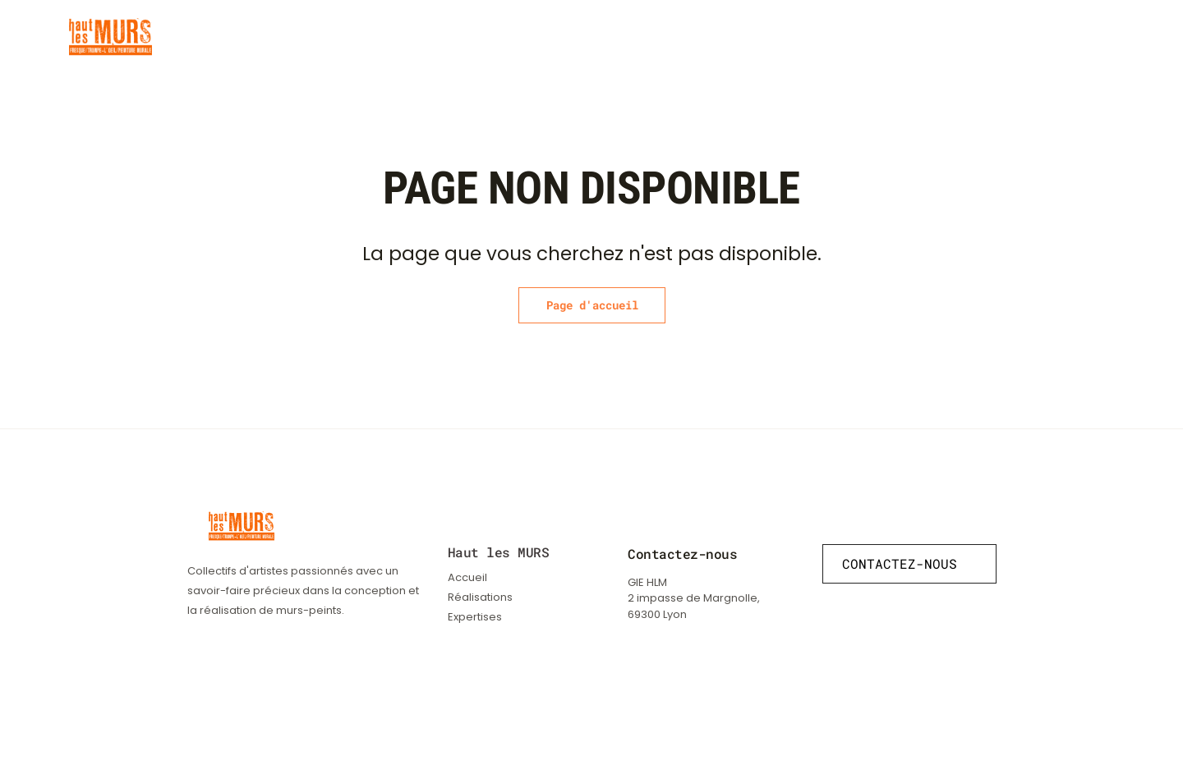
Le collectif (948, 36)
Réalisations (769, 36)
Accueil (467, 577)
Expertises (859, 36)
